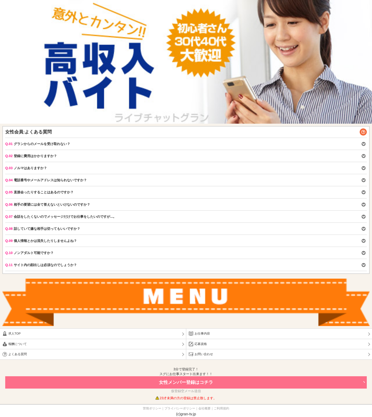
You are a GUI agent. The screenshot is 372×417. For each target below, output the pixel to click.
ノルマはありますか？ (26, 168)
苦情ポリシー (152, 408)
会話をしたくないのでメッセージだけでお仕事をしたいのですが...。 (60, 216)
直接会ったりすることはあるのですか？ (39, 192)
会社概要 (204, 408)
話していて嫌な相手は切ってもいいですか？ (42, 229)
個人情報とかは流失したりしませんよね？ (41, 241)
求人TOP (14, 333)
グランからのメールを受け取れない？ (37, 144)
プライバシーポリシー (179, 408)
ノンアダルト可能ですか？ (29, 253)
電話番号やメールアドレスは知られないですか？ (46, 180)
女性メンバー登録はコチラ (186, 382)
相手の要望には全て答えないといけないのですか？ (47, 204)
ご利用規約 (221, 408)
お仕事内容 (202, 333)
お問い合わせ (204, 354)
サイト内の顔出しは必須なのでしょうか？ (41, 265)
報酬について (17, 344)
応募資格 (201, 344)
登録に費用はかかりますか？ (31, 156)
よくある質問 (17, 354)
